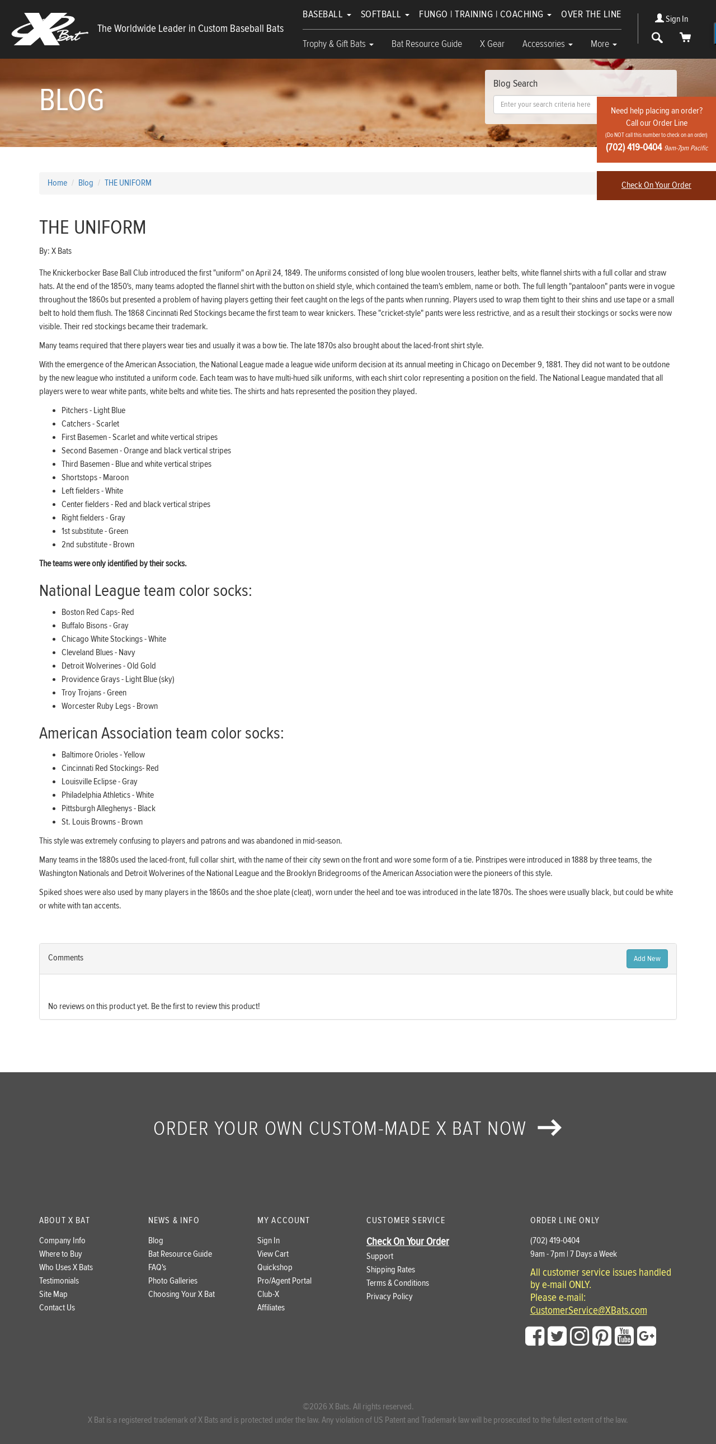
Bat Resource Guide (427, 44)
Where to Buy (60, 1254)
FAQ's (157, 1267)
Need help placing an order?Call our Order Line (656, 129)
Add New (647, 958)
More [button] (604, 44)
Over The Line (591, 14)
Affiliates (271, 1308)
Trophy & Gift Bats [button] (338, 44)
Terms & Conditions (397, 1283)
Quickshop (275, 1267)
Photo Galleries (172, 1281)
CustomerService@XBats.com (588, 1311)
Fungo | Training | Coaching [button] (485, 14)
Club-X (268, 1294)
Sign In (671, 19)
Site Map (53, 1294)
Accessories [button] (547, 44)
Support (379, 1256)
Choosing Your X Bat (181, 1294)
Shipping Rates (390, 1270)
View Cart (273, 1254)
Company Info (62, 1240)
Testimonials (59, 1281)
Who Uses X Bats (66, 1267)
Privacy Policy (389, 1296)
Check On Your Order (656, 185)
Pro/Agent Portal (284, 1281)
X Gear (492, 44)
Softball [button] (385, 14)
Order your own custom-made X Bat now (357, 1128)
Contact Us (57, 1308)
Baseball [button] (327, 14)
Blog (155, 1240)
